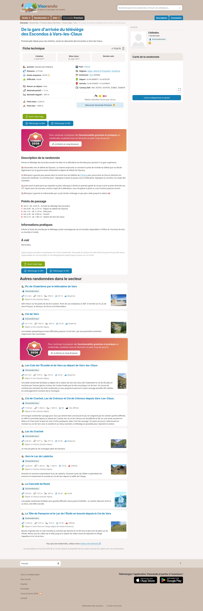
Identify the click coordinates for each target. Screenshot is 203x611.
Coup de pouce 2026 (31, 593)
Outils (26, 17)
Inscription (161, 17)
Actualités (25, 588)
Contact (24, 598)
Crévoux (83, 175)
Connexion (176, 17)
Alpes (90, 71)
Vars (91, 75)
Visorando (24, 23)
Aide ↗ (56, 17)
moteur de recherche (90, 543)
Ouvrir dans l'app (35, 116)
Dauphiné (116, 71)
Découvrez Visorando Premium (100, 105)
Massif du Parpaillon (102, 71)
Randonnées (41, 17)
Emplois (24, 584)
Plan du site (26, 579)
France (87, 66)
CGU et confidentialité (30, 574)
